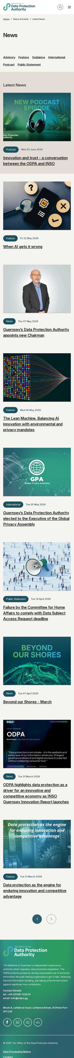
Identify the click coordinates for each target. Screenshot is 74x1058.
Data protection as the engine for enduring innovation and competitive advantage (34, 891)
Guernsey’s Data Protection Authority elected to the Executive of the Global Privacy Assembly (36, 519)
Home (6, 19)
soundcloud (38, 1022)
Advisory (9, 57)
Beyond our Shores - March (27, 702)
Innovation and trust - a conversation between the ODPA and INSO (35, 161)
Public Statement (29, 64)
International (56, 57)
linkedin (17, 1022)
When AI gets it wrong (22, 246)
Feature (23, 57)
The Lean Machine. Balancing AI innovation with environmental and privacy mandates (33, 424)
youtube (28, 1022)
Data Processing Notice (17, 1051)
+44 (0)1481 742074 (19, 994)
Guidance (38, 57)
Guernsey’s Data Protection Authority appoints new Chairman (36, 332)
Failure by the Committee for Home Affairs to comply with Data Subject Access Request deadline (34, 613)
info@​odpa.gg (19, 998)
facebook (7, 1022)
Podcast (8, 64)
